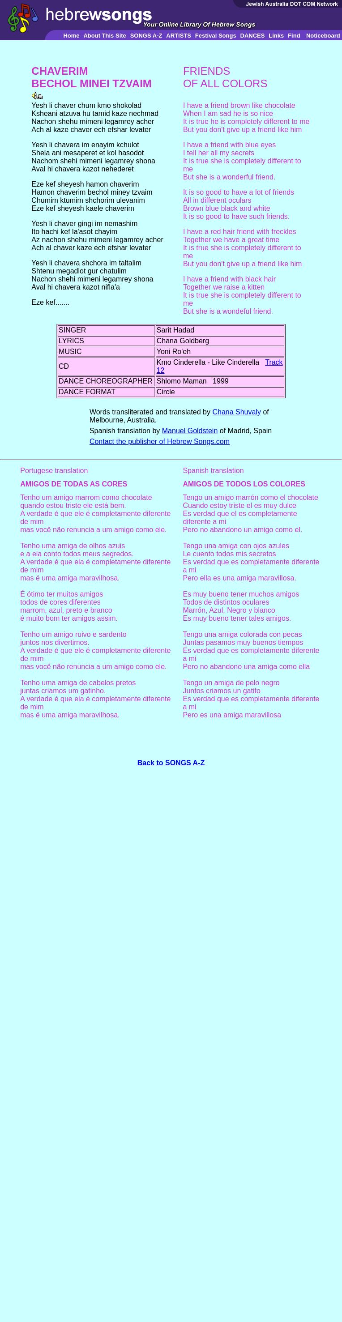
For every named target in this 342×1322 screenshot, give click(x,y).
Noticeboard (323, 35)
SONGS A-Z (146, 35)
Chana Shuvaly (236, 412)
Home (71, 35)
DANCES (252, 35)
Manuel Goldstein (190, 431)
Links (276, 35)
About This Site (104, 35)
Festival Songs (215, 35)
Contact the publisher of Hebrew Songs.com (160, 441)
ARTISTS (178, 35)
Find (294, 35)
